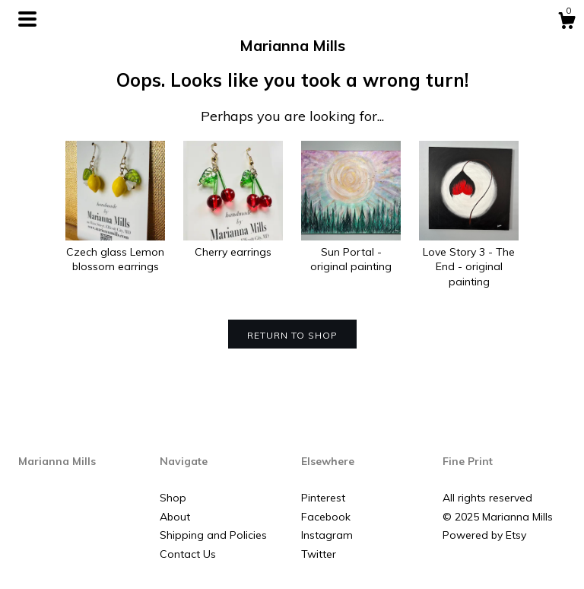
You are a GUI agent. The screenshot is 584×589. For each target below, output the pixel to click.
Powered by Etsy (484, 535)
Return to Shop (292, 335)
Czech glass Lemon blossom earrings (115, 251)
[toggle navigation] (27, 19)
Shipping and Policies (213, 535)
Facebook (326, 517)
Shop (173, 498)
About (175, 517)
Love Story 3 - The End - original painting (469, 259)
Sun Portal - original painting (351, 251)
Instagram (327, 535)
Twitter (318, 554)
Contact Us (188, 554)
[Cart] (566, 22)
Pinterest (323, 498)
